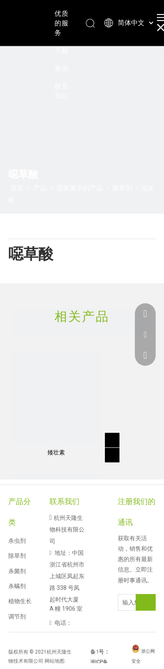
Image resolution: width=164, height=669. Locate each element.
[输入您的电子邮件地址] (135, 602)
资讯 (62, 68)
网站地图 (55, 661)
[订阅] (146, 602)
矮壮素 (56, 452)
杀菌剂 (17, 571)
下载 (62, 51)
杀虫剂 (17, 540)
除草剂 (17, 555)
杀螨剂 (17, 586)
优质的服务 (62, 23)
